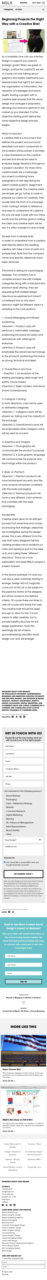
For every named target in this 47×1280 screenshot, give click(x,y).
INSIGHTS (23, 3)
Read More (8, 1081)
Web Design (7, 1251)
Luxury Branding (8, 1233)
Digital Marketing (14, 815)
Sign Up (23, 982)
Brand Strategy (13, 796)
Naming (10, 819)
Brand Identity (12, 830)
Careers (5, 1202)
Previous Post (23, 996)
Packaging (11, 799)
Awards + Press (34, 1144)
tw (17, 717)
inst (24, 717)
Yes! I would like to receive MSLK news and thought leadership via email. (22, 863)
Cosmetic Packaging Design (13, 1225)
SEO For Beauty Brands (11, 1248)
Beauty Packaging (9, 1220)
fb (13, 717)
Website (10, 807)
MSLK (11, 2)
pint (20, 717)
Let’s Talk (36, 3)
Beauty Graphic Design (11, 1215)
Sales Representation (16, 826)
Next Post (23, 1009)
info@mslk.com (8, 1192)
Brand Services (8, 1222)
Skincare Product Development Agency (18, 1243)
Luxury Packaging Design (12, 1238)
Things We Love (34, 1167)
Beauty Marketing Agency (12, 1217)
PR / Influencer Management (19, 822)
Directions (6, 1199)
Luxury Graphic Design (11, 1235)
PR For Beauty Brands (10, 1246)
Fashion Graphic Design (11, 1228)
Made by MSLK (34, 1159)
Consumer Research (15, 811)
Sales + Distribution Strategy (19, 803)
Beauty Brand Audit (9, 1212)
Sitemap (5, 1274)
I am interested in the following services (23, 791)
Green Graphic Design (11, 1230)
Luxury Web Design (9, 1240)
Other (8, 834)
